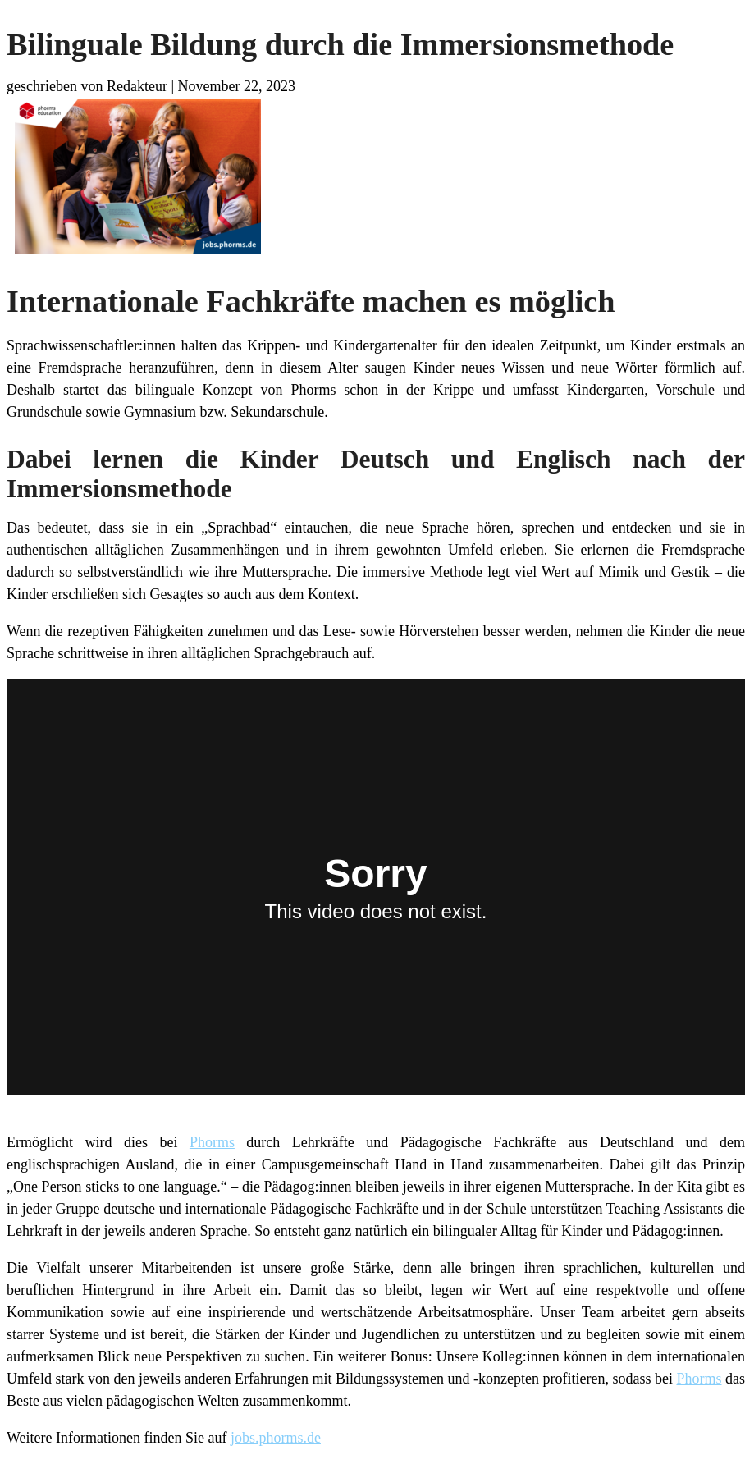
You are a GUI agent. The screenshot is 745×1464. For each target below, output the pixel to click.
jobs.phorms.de (276, 1438)
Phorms (212, 1142)
